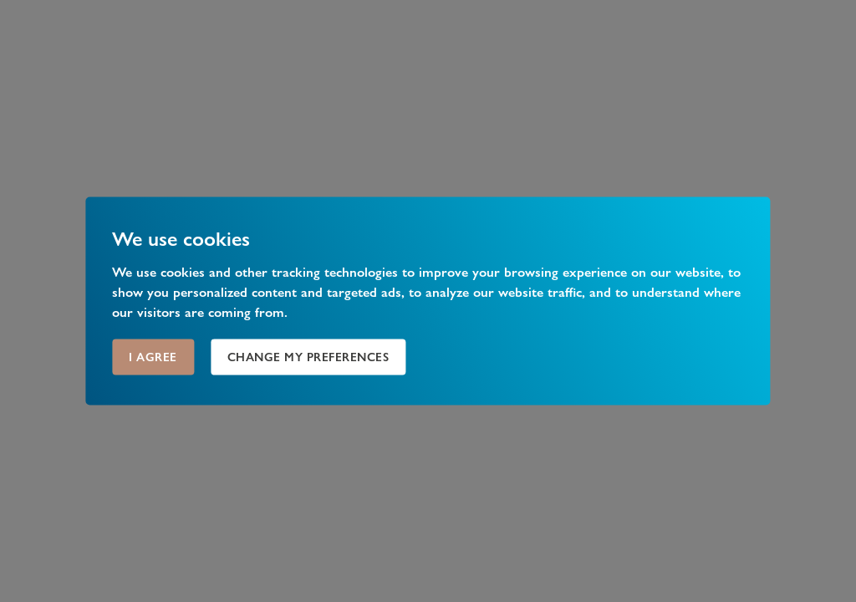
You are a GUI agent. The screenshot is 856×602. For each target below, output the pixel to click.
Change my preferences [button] (308, 357)
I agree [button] (153, 357)
